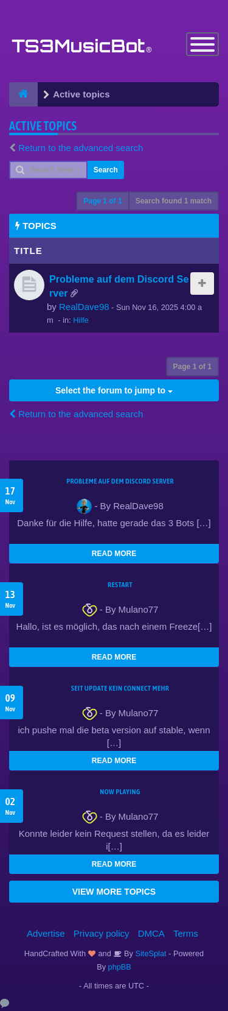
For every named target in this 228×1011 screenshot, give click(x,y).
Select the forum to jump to (114, 390)
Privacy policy (102, 933)
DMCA (151, 933)
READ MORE (114, 553)
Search (106, 170)
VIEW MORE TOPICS (114, 892)
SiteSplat (150, 953)
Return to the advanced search (80, 148)
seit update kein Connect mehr (120, 688)
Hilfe (81, 320)
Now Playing (120, 791)
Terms (185, 933)
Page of (102, 201)
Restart (120, 584)
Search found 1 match (174, 201)
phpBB (119, 966)
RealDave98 (84, 306)
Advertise (46, 933)
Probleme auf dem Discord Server (120, 481)
